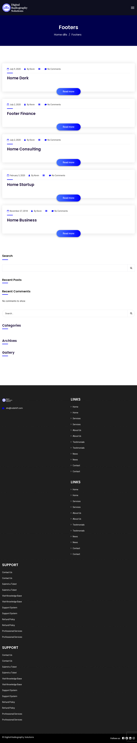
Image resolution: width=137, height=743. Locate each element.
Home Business (22, 220)
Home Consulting (24, 149)
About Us (77, 430)
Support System (9, 607)
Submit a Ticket (9, 584)
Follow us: (115, 738)
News (75, 454)
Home (75, 407)
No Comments (53, 69)
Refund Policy (8, 619)
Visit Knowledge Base (12, 596)
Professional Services (12, 631)
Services (77, 418)
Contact (76, 465)
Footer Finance (21, 113)
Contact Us (7, 572)
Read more (68, 91)
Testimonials (79, 442)
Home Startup (20, 184)
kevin (32, 69)
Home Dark (18, 78)
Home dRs (60, 34)
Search (7, 256)
